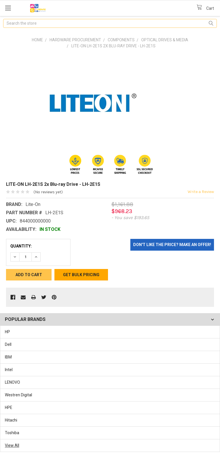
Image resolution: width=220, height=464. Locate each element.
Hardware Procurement (75, 40)
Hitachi (11, 420)
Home (37, 40)
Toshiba (12, 432)
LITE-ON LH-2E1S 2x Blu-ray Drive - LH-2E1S (113, 46)
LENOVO (12, 382)
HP (7, 332)
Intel (9, 369)
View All (12, 445)
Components (121, 40)
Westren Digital (18, 395)
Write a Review (201, 191)
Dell (8, 344)
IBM (8, 357)
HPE (8, 407)
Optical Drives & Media (164, 40)
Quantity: (21, 246)
